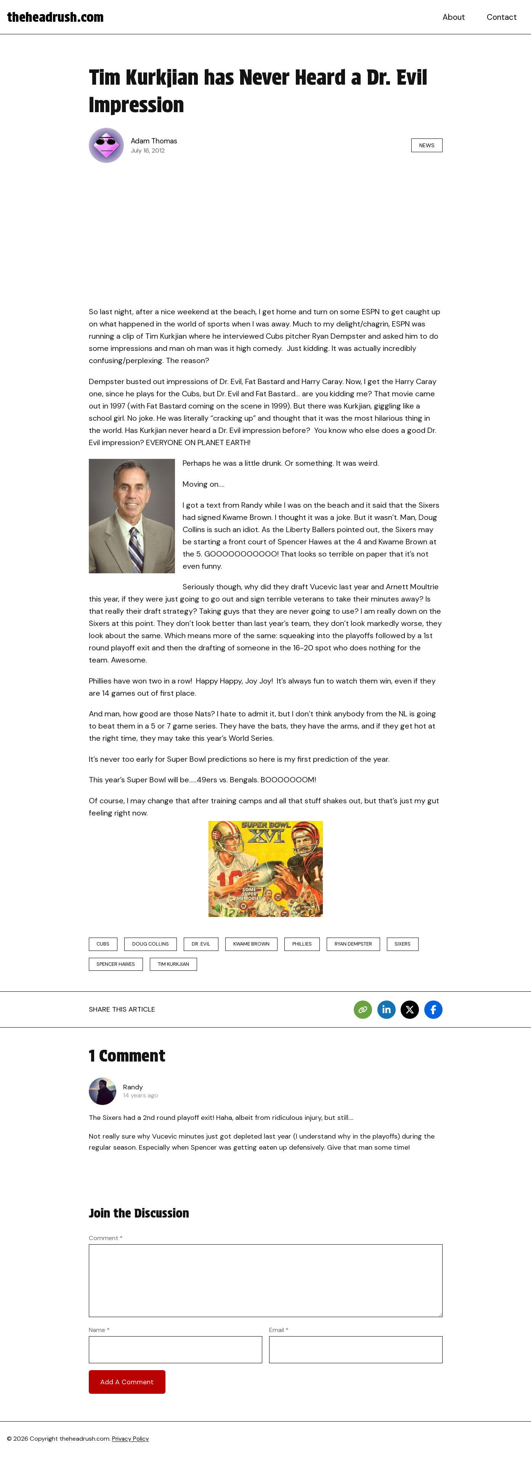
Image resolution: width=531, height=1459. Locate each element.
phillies (317, 944)
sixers (425, 944)
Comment (106, 1241)
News (424, 145)
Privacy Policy (131, 1442)
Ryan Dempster (372, 944)
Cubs (104, 944)
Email (279, 1333)
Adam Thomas (156, 141)
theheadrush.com (58, 17)
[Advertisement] (265, 224)
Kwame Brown (263, 944)
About (455, 17)
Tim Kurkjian (180, 966)
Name (99, 1333)
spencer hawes (118, 966)
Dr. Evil (209, 944)
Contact (502, 17)
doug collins (156, 944)
